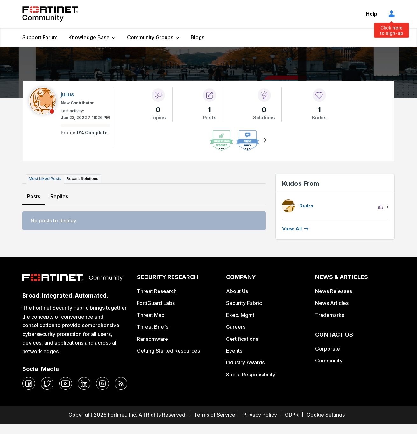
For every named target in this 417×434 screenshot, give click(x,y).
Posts (33, 196)
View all (292, 229)
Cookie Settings (326, 414)
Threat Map (151, 315)
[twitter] (47, 383)
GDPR (292, 414)
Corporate (327, 349)
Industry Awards (245, 362)
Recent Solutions (82, 178)
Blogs (197, 37)
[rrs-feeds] (121, 383)
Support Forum (40, 37)
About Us (237, 291)
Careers (235, 327)
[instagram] (102, 383)
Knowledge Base (89, 37)
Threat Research (157, 291)
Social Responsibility (250, 374)
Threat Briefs (152, 327)
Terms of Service (214, 414)
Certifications (242, 339)
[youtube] (65, 383)
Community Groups (150, 37)
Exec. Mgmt (240, 315)
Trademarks (329, 315)
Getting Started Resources (168, 350)
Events (234, 350)
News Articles (332, 303)
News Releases (333, 291)
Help (371, 13)
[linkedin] (84, 383)
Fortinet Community (50, 14)
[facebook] (28, 383)
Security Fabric (244, 303)
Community (329, 360)
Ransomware (152, 339)
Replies (59, 196)
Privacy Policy (260, 414)
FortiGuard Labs (156, 303)
